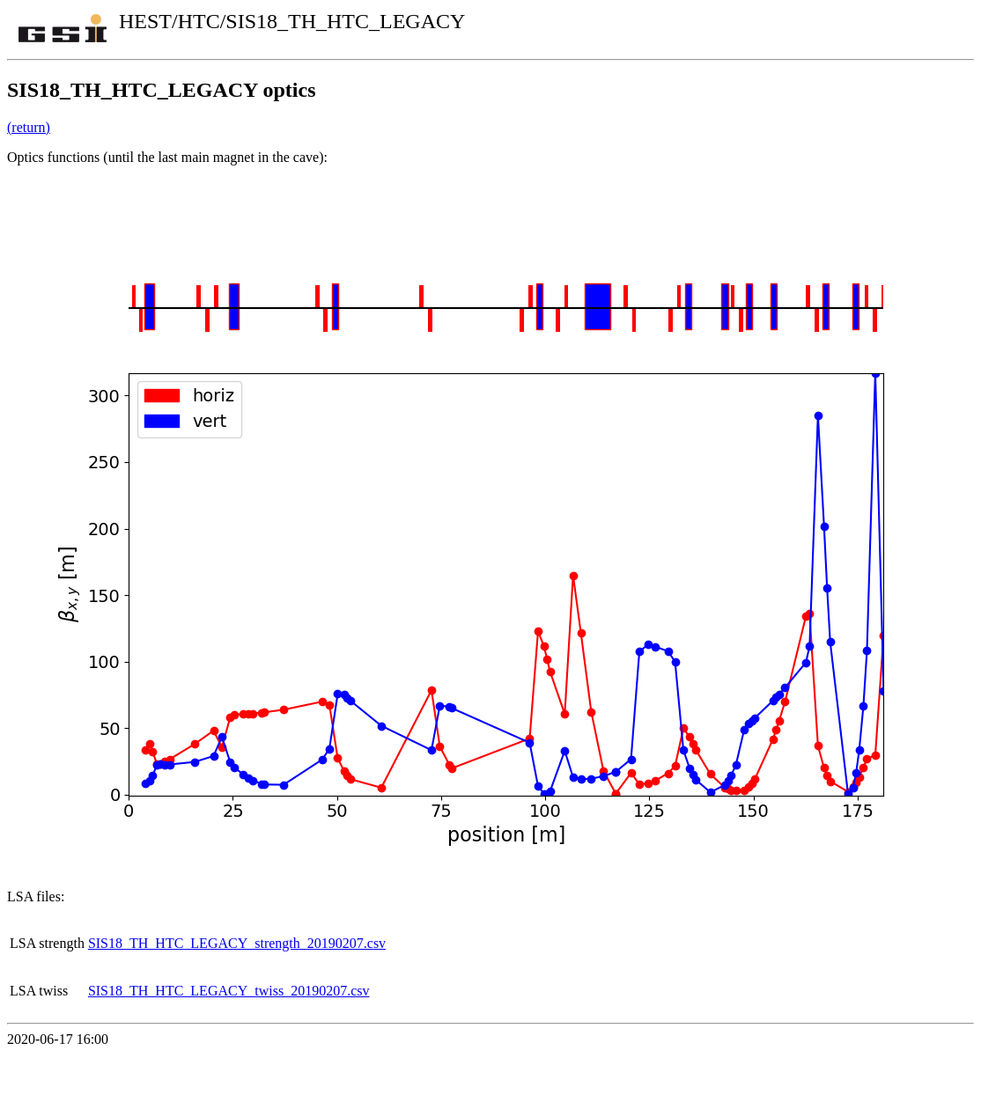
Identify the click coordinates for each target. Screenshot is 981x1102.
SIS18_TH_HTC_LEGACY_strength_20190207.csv (237, 943)
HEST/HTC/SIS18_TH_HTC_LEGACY (292, 21)
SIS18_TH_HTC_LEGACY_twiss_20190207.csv (229, 990)
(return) (28, 127)
